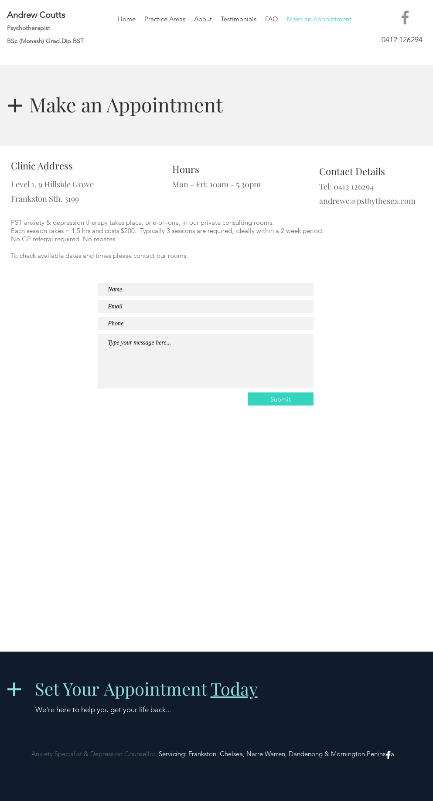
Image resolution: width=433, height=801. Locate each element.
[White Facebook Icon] (388, 755)
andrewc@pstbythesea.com (367, 201)
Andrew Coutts (36, 15)
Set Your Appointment (146, 688)
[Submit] (281, 399)
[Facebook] (405, 17)
